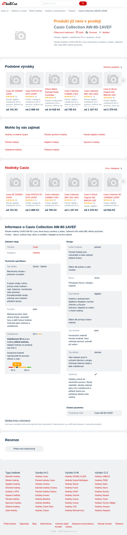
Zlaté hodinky (11, 510)
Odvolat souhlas (104, 524)
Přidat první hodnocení (64, 32)
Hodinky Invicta (72, 503)
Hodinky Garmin (72, 495)
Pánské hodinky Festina (45, 492)
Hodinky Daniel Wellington (76, 480)
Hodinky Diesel (71, 484)
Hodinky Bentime (42, 499)
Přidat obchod (10, 524)
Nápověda (24, 524)
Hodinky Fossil (71, 488)
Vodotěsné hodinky (13, 150)
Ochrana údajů (61, 524)
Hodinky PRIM (101, 480)
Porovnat (91, 32)
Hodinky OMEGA (102, 476)
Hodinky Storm (101, 488)
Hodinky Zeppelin (102, 510)
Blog (34, 524)
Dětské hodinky (12, 480)
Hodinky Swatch (102, 495)
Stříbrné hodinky (12, 507)
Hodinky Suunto (102, 492)
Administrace (46, 524)
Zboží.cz (4, 11)
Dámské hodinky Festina (46, 488)
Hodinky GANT (71, 492)
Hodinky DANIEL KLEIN (75, 476)
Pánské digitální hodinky (94, 135)
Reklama (119, 524)
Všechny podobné (112, 67)
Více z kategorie (113, 168)
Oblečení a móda (18, 11)
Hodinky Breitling (42, 503)
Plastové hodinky (51, 150)
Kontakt (58, 527)
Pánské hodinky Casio (45, 480)
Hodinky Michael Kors (74, 510)
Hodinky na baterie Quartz (16, 135)
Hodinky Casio (41, 476)
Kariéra (68, 527)
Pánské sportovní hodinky (55, 135)
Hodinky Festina (42, 484)
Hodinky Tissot (101, 499)
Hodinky (72, 11)
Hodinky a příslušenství (55, 11)
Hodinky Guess (72, 499)
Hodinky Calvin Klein (44, 507)
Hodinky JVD (70, 507)
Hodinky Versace (102, 507)
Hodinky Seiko (101, 484)
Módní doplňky (35, 11)
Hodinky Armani (42, 495)
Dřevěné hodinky (12, 488)
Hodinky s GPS (12, 492)
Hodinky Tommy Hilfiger (105, 503)
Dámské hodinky (12, 476)
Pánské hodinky (12, 142)
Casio (35, 247)
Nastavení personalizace (83, 524)
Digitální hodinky (51, 142)
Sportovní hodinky (92, 142)
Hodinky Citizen (42, 510)
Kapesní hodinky (12, 495)
